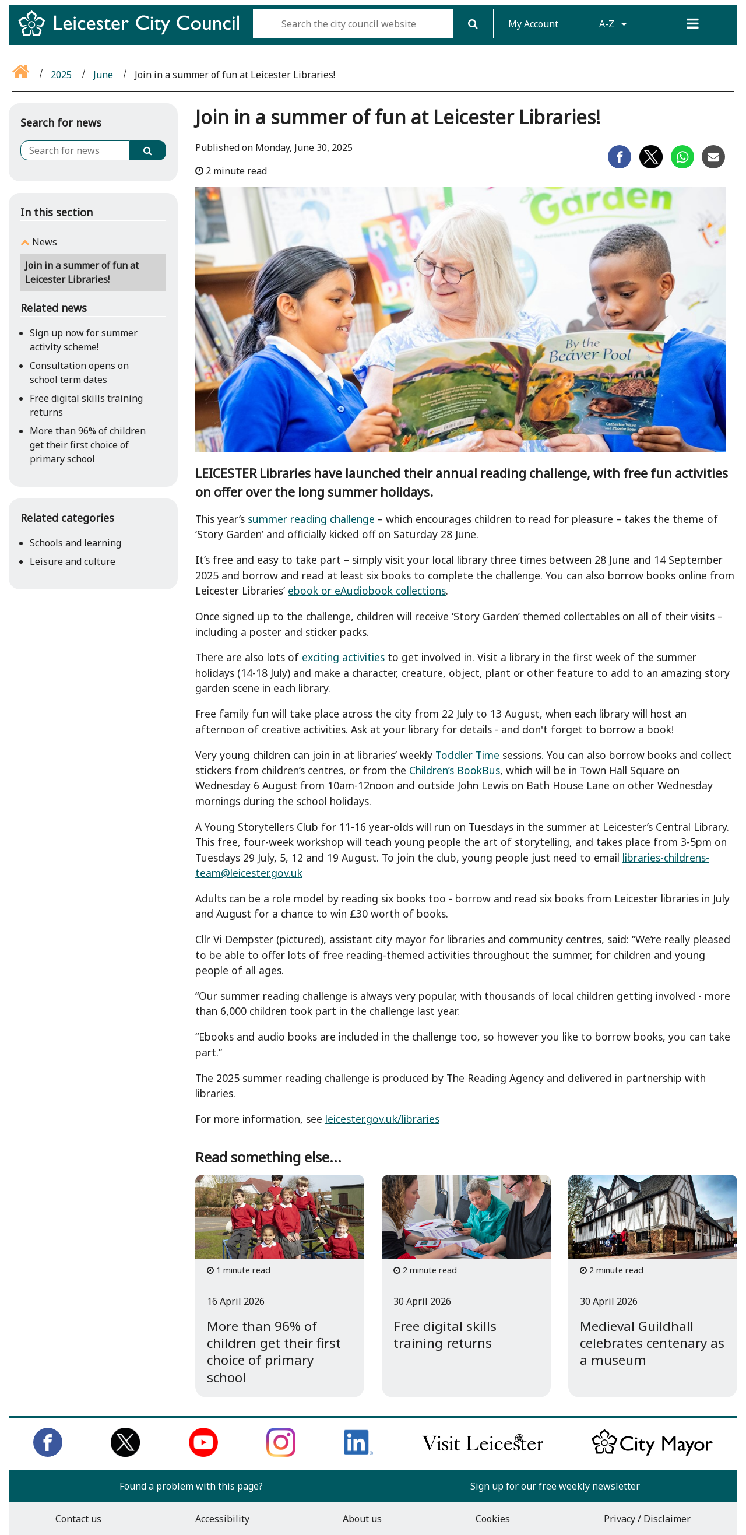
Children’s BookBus (454, 770)
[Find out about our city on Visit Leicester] (482, 1453)
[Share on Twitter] (651, 165)
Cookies (493, 1518)
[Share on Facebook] (619, 165)
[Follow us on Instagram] (280, 1453)
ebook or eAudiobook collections (367, 591)
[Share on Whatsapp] (682, 165)
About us (362, 1518)
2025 (61, 74)
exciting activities (343, 657)
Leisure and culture (72, 561)
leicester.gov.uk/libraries (382, 1119)
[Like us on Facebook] (47, 1453)
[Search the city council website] (353, 23)
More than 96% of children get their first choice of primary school (88, 444)
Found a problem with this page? (191, 1486)
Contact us (78, 1518)
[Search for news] (75, 150)
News (44, 242)
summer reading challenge (311, 519)
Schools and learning (75, 542)
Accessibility (222, 1518)
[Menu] (693, 23)
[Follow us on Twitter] (125, 1453)
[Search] (473, 23)
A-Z (613, 23)
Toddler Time (467, 755)
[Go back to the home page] (21, 74)
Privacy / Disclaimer (647, 1518)
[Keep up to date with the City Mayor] (652, 1453)
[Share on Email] (713, 165)
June (103, 74)
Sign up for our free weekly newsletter (555, 1486)
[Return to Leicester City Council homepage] (133, 33)
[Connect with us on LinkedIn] (358, 1453)
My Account (533, 23)
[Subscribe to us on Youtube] (203, 1453)
